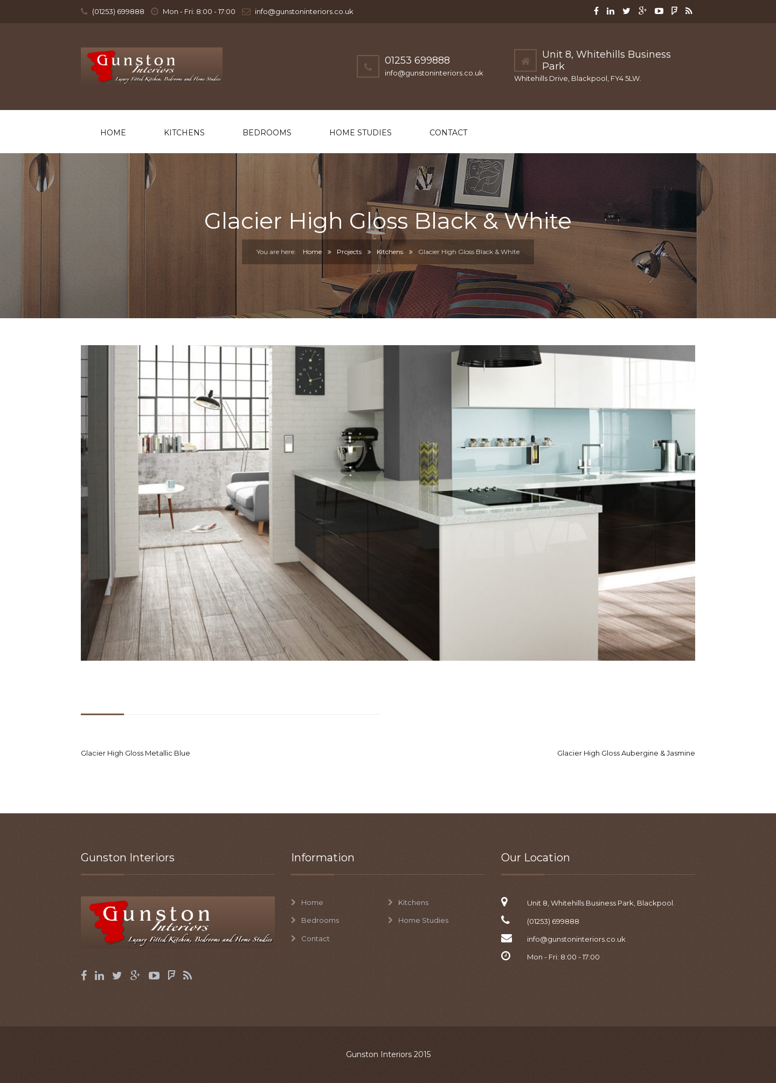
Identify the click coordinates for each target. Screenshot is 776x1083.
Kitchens (184, 133)
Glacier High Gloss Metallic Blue (135, 753)
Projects (349, 252)
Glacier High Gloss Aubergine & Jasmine (626, 753)
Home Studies (360, 133)
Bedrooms (267, 133)
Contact (448, 133)
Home (113, 133)
